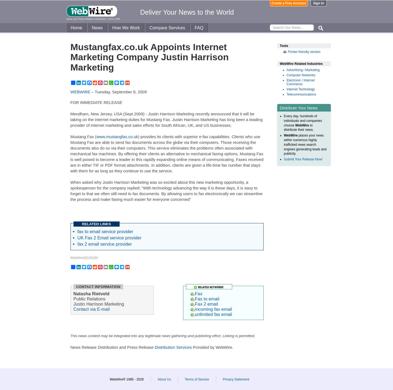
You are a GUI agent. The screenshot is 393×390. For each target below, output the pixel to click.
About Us (164, 379)
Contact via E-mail (92, 309)
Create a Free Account (288, 3)
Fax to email (205, 298)
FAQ (199, 28)
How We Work (126, 28)
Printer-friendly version (304, 52)
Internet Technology (301, 89)
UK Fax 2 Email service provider (110, 237)
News (97, 28)
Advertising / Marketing (303, 70)
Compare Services (167, 28)
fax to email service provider (105, 231)
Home (76, 28)
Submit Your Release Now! (303, 159)
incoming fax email (211, 309)
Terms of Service (197, 379)
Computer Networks (301, 75)
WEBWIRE (80, 92)
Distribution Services (173, 347)
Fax (197, 293)
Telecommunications (301, 94)
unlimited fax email (211, 314)
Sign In (318, 3)
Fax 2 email (204, 304)
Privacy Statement (236, 379)
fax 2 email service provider (105, 244)
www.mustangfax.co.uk (117, 136)
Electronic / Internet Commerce (301, 82)
